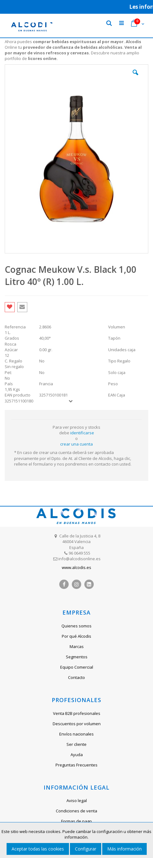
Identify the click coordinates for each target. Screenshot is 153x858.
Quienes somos (76, 626)
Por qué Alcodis (76, 636)
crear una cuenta (76, 444)
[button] (135, 77)
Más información (124, 849)
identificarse (82, 433)
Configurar (85, 849)
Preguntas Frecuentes (76, 765)
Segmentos (76, 657)
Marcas (77, 646)
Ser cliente (76, 744)
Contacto (76, 677)
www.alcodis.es (76, 567)
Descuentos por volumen (77, 723)
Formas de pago (76, 821)
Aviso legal (76, 800)
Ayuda (77, 754)
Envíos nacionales (76, 734)
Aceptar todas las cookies (38, 849)
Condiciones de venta (76, 811)
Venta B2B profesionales (76, 713)
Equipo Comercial (76, 667)
